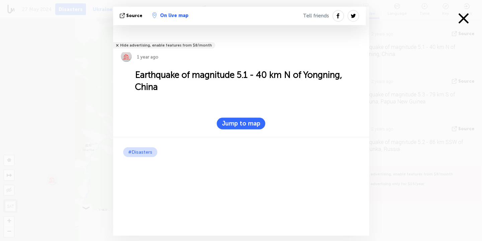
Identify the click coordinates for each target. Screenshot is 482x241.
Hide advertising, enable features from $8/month (166, 45)
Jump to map (241, 123)
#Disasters (140, 152)
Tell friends (316, 16)
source (131, 15)
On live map (170, 15)
